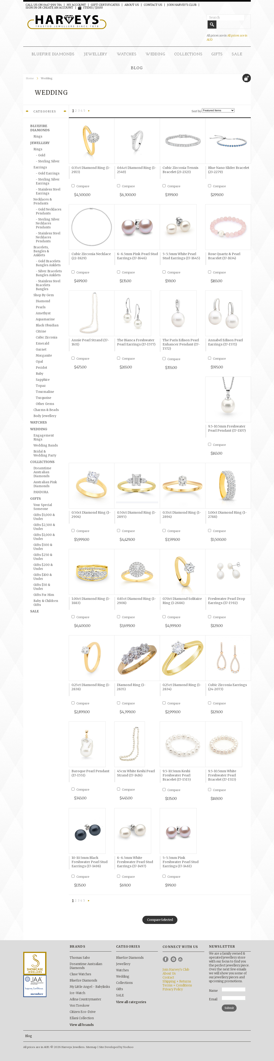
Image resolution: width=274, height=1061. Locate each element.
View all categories (131, 1002)
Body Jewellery (44, 416)
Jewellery (96, 54)
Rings (37, 136)
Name (213, 991)
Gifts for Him (43, 595)
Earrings (40, 167)
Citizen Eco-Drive (83, 1012)
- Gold (40, 155)
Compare (82, 186)
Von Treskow (79, 1006)
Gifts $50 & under (41, 587)
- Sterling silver (48, 161)
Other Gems (45, 404)
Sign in (31, 7)
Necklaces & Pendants (42, 201)
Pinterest (173, 959)
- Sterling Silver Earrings (48, 181)
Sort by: (197, 111)
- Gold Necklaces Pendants (48, 211)
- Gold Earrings (47, 173)
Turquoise (43, 398)
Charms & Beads (46, 410)
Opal (39, 362)
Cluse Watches (80, 974)
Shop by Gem (43, 295)
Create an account (57, 7)
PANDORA (40, 492)
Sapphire (43, 380)
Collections (188, 54)
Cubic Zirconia (46, 337)
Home (30, 78)
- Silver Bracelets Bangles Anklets (49, 273)
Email (213, 999)
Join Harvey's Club (181, 4)
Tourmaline (45, 392)
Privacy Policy (173, 989)
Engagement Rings (43, 437)
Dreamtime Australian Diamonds (42, 472)
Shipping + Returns (177, 981)
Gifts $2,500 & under (44, 527)
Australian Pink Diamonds (45, 484)
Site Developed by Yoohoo (116, 1047)
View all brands (82, 1025)
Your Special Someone (42, 507)
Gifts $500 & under (42, 547)
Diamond (43, 301)
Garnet (41, 349)
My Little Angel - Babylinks (90, 987)
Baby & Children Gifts (45, 603)
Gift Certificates (105, 4)
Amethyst (43, 313)
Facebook (166, 959)
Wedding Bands (45, 445)
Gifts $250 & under (42, 557)
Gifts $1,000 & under (44, 537)
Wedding (155, 54)
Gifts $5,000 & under (44, 517)
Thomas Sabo (80, 958)
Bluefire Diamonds (53, 54)
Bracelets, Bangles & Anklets (41, 251)
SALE (237, 54)
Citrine (41, 331)
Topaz (41, 386)
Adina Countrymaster (85, 999)
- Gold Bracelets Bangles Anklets (48, 263)
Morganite (44, 356)
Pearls (41, 307)
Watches (126, 54)
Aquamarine (45, 319)
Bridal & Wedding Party (44, 453)
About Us (131, 4)
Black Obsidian (47, 325)
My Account (76, 4)
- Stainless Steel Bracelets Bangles (48, 285)
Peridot (41, 368)
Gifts (217, 54)
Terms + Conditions (177, 985)
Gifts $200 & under (43, 567)
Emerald (42, 343)
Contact (168, 977)
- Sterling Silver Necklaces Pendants (48, 223)
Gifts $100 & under (42, 577)
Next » (89, 111)
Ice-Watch (77, 993)
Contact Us (153, 4)
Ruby (39, 374)
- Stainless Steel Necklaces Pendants (48, 237)
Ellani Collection (82, 1018)
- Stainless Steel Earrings (48, 191)
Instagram (181, 959)
